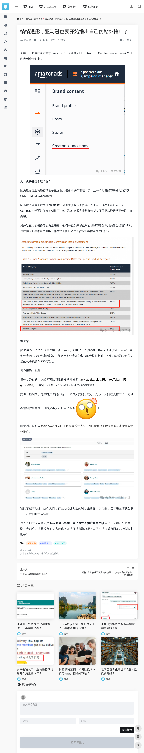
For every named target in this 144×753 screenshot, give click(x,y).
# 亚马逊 (32, 543)
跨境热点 (38, 19)
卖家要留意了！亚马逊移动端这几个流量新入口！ (35, 671)
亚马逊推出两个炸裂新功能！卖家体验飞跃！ (119, 626)
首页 (21, 19)
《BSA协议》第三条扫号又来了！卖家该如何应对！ (77, 626)
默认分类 (49, 19)
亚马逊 (29, 19)
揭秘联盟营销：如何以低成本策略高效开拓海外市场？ (77, 671)
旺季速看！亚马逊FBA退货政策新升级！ (119, 671)
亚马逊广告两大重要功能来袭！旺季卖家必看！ (33, 626)
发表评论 (127, 729)
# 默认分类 (60, 543)
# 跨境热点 (45, 543)
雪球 (62, 40)
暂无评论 (29, 685)
